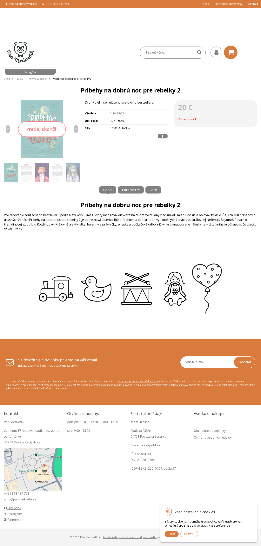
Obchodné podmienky (228, 4)
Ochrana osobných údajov (213, 437)
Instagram (13, 514)
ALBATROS (117, 113)
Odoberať (244, 362)
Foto (153, 189)
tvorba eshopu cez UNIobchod (122, 537)
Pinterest (12, 519)
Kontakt (253, 4)
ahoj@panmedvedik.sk (23, 4)
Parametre (131, 189)
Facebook (12, 508)
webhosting (150, 537)
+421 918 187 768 (57, 4)
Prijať (172, 534)
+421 (8, 493)
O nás (205, 4)
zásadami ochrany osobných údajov (138, 381)
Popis (107, 189)
